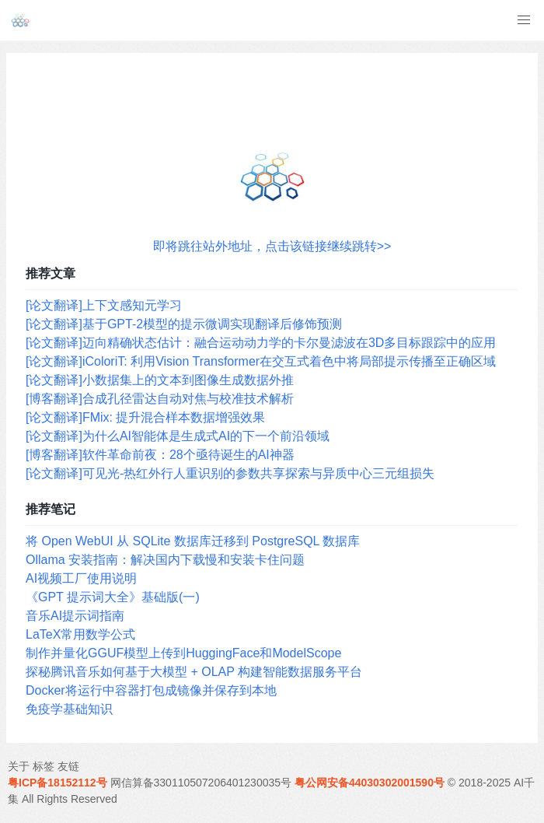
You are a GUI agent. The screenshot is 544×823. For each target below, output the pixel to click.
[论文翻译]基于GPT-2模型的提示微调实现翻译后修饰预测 (184, 324)
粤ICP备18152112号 (57, 782)
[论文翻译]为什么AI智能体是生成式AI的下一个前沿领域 (178, 436)
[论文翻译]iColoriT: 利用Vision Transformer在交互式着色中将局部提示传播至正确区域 (261, 361)
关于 (19, 766)
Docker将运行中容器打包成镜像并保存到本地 (151, 690)
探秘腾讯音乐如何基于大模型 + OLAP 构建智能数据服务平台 (194, 671)
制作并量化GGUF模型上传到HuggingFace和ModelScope (183, 653)
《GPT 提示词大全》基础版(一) (113, 597)
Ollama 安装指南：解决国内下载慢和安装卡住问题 (165, 559)
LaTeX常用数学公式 (80, 634)
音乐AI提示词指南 (75, 615)
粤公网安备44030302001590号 (370, 782)
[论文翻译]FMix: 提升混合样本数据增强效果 (145, 417)
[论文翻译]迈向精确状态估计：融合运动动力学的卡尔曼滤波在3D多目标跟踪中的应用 (261, 342)
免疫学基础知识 (69, 709)
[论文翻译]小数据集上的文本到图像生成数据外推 (160, 380)
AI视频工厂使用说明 (81, 578)
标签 (43, 766)
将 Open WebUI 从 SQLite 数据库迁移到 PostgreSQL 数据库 (193, 541)
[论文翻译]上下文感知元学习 (104, 305)
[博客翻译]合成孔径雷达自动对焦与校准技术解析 (160, 398)
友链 (68, 766)
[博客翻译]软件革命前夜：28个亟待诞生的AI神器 (160, 454)
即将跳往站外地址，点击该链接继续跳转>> (272, 246)
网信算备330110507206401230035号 (201, 782)
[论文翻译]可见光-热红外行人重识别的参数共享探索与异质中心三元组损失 (230, 473)
